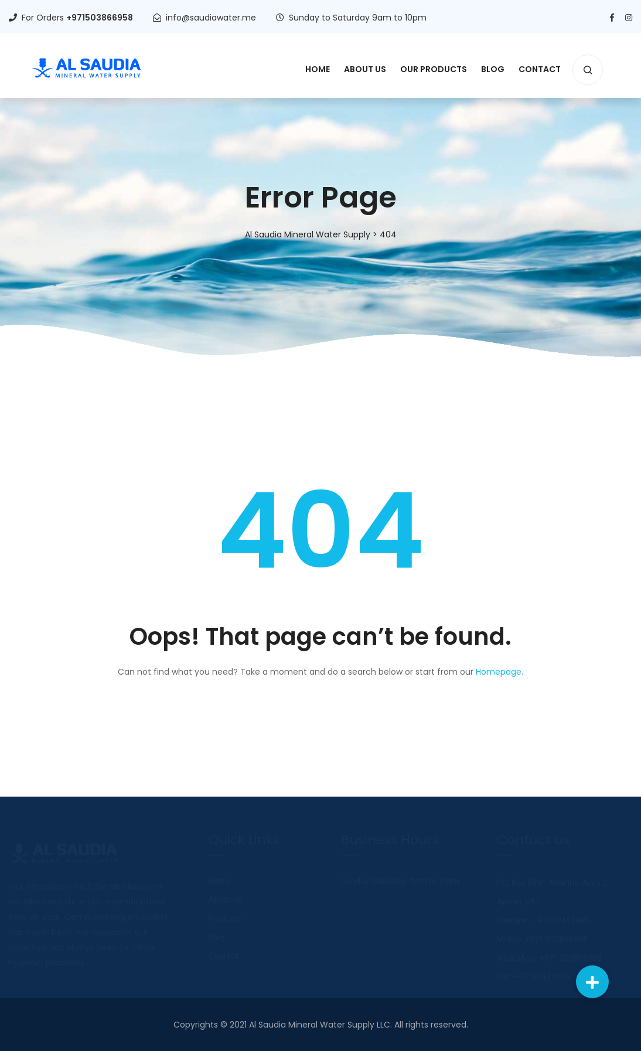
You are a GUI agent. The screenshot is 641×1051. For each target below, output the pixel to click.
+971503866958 (99, 17)
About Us (365, 69)
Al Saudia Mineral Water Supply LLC (319, 1024)
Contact (540, 69)
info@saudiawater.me (211, 17)
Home (317, 69)
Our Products (433, 69)
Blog (492, 69)
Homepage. (499, 672)
